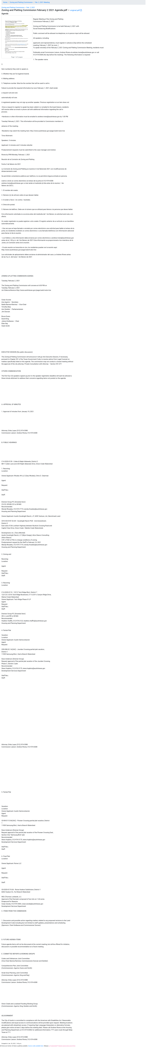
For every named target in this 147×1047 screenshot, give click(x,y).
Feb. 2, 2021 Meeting (42, 2)
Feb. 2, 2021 (30, 7)
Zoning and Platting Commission (21, 2)
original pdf (76, 10)
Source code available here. (36, 1046)
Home (5, 2)
